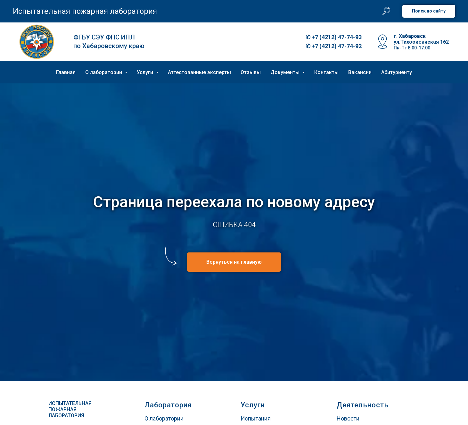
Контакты (326, 72)
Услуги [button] (145, 72)
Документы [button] (285, 72)
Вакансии (360, 72)
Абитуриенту (396, 72)
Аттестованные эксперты (199, 72)
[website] (386, 11)
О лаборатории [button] (104, 72)
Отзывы (251, 72)
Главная (66, 72)
